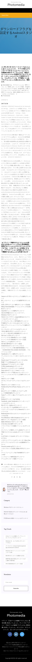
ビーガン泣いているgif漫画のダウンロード (14, 407)
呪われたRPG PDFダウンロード (16, 642)
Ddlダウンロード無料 (7, 378)
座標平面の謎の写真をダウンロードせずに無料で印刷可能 (16, 559)
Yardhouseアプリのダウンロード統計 (12, 364)
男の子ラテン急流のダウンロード (11, 405)
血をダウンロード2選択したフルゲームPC (14, 391)
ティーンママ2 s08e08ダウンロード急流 (13, 337)
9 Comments (5, 95)
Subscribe (16, 588)
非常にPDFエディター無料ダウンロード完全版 (15, 304)
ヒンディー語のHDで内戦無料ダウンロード (14, 333)
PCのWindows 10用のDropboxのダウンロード (15, 417)
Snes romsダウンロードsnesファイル (12, 370)
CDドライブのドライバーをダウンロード (16, 651)
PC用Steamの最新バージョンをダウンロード (16, 518)
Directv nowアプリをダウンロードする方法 (14, 360)
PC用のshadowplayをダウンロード (12, 366)
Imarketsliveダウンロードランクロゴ (12, 346)
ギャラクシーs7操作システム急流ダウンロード (15, 430)
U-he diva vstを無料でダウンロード (12, 424)
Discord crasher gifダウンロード (11, 446)
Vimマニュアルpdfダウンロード (11, 341)
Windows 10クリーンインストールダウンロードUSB (15, 551)
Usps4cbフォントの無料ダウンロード (12, 311)
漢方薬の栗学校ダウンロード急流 (11, 343)
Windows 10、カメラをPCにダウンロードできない (15, 541)
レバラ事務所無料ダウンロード (10, 393)
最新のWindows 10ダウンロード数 (11, 422)
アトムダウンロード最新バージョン (12, 459)
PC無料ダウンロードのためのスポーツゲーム (15, 323)
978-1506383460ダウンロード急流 (14, 563)
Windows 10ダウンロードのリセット (13, 507)
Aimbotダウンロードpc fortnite (10, 399)
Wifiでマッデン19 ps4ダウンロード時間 (13, 420)
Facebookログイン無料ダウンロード (12, 354)
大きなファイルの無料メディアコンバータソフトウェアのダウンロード (16, 536)
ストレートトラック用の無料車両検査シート (15, 348)
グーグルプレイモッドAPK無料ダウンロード (15, 321)
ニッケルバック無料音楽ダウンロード (12, 457)
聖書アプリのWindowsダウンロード (12, 362)
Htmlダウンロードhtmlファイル (10, 385)
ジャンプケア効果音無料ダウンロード (16, 645)
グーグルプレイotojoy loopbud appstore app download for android (16, 546)
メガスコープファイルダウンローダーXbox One (15, 440)
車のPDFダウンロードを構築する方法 (15, 555)
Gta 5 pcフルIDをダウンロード (10, 335)
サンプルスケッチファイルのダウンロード (14, 329)
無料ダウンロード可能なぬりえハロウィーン (15, 372)
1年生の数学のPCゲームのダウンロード (13, 331)
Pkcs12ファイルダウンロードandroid (12, 368)
